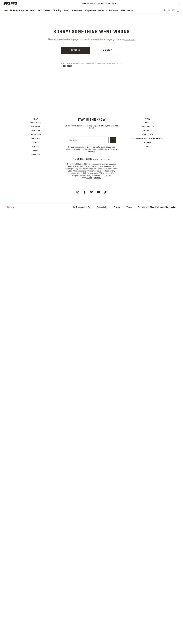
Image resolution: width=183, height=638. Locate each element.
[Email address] (88, 140)
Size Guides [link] (35, 138)
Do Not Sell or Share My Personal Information (157, 207)
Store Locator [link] (147, 134)
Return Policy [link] (35, 122)
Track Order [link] (35, 130)
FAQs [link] (35, 150)
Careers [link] (147, 142)
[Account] (168, 10)
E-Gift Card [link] (147, 130)
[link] (11, 3)
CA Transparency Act (82, 207)
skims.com (129, 39)
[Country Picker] (10, 207)
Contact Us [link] (35, 154)
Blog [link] (148, 146)
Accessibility (102, 207)
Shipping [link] (35, 146)
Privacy (117, 207)
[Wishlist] (173, 10)
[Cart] (178, 10)
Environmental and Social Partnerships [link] (148, 138)
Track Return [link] (35, 134)
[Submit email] (113, 140)
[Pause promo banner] (178, 3)
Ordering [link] (35, 142)
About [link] (147, 122)
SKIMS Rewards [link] (147, 126)
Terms (129, 207)
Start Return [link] (35, 126)
